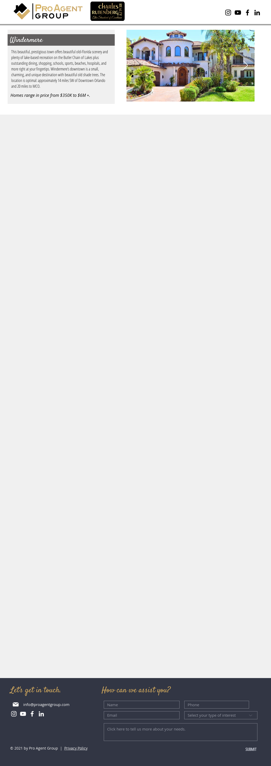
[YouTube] (238, 12)
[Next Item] (246, 66)
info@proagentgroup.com (46, 704)
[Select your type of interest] (220, 715)
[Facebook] (247, 12)
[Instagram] (228, 12)
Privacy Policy (76, 748)
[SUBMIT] (240, 749)
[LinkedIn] (257, 12)
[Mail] (15, 704)
